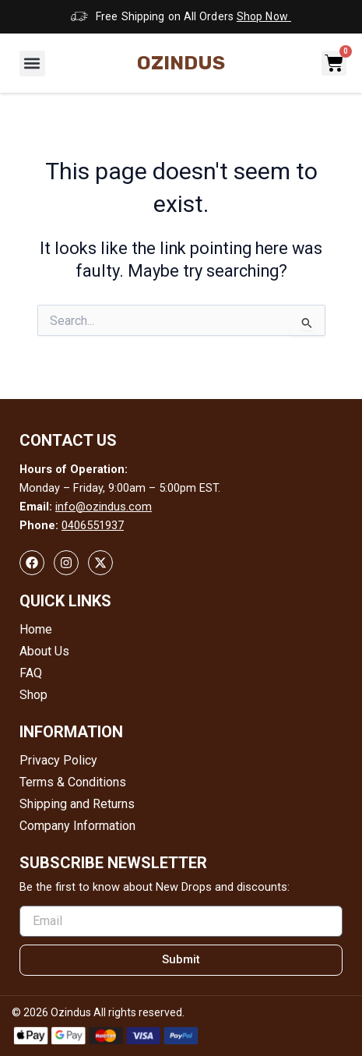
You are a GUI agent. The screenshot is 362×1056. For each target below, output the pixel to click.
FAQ (30, 673)
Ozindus (181, 62)
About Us (44, 651)
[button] (32, 63)
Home (35, 629)
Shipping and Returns (77, 803)
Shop (33, 694)
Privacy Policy (58, 760)
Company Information (77, 825)
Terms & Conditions (72, 782)
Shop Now (264, 16)
